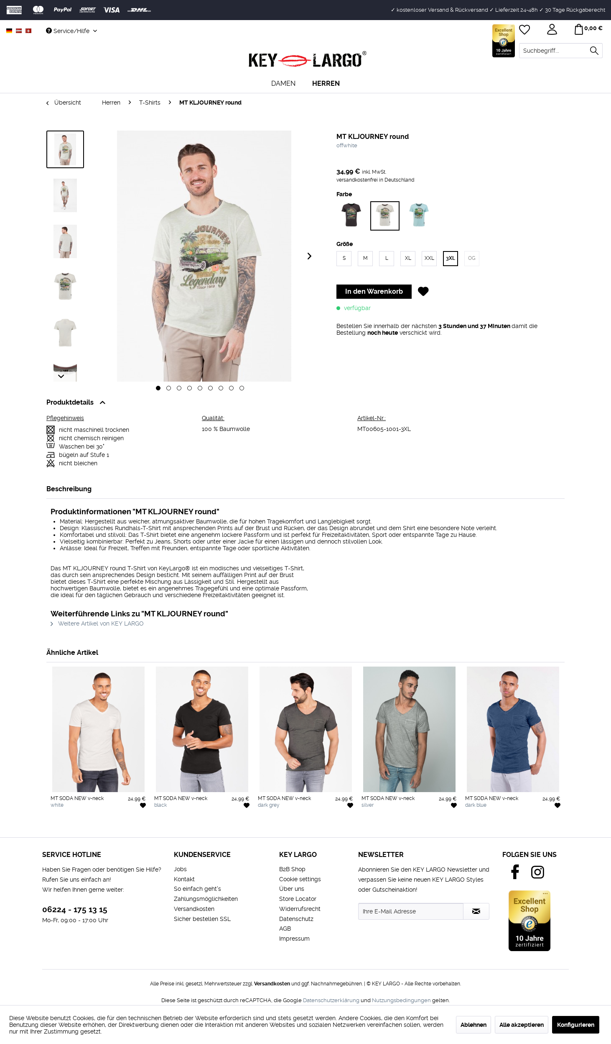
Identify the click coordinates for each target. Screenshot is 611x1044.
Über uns (291, 888)
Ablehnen (473, 1024)
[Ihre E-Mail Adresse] (410, 911)
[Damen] (283, 83)
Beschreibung (69, 489)
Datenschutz (296, 919)
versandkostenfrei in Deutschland (375, 180)
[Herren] (326, 83)
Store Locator (297, 898)
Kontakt (184, 879)
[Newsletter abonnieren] (476, 911)
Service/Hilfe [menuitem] (68, 31)
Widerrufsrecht (300, 908)
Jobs (180, 869)
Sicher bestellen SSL (202, 919)
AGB (285, 928)
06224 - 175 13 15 (74, 909)
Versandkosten (194, 908)
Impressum (294, 938)
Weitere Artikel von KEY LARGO (97, 623)
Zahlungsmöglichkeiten (206, 898)
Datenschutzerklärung (331, 1000)
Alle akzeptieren (521, 1024)
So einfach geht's (197, 888)
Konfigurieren (575, 1024)
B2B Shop (292, 869)
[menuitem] (561, 50)
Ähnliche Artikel (72, 653)
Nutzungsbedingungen (401, 1000)
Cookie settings (300, 879)
